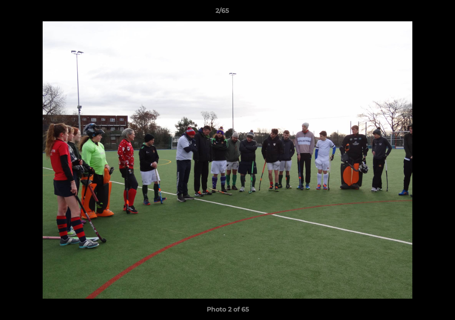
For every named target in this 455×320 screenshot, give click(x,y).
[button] (417, 13)
